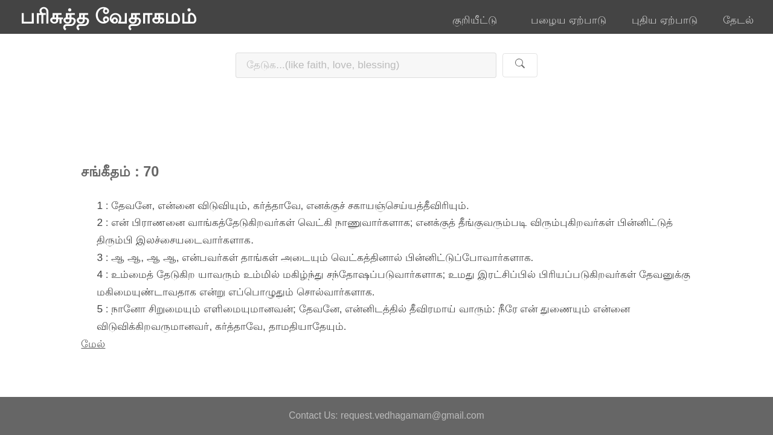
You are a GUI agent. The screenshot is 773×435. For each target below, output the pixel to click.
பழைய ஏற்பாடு (568, 20)
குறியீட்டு (478, 20)
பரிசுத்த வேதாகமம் (108, 17)
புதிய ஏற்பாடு (665, 20)
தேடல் (738, 20)
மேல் (93, 344)
